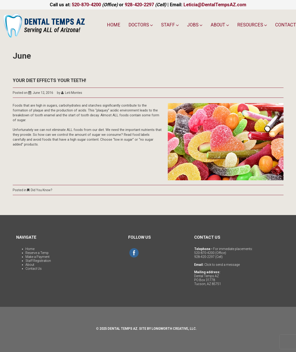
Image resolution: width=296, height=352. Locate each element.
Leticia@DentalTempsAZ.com (215, 4)
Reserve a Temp (37, 253)
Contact (285, 25)
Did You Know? (41, 190)
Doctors (140, 25)
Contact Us (33, 268)
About (220, 25)
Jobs (195, 25)
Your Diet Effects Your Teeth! (49, 80)
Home (113, 25)
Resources (252, 25)
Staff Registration (38, 261)
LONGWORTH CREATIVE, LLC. (174, 328)
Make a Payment (37, 257)
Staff (170, 25)
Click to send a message (222, 264)
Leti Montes (73, 93)
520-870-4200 (86, 4)
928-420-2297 (139, 4)
